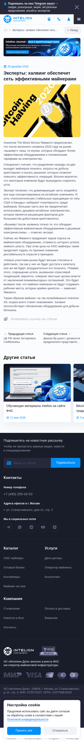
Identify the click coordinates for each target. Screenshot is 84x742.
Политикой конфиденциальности (27, 719)
